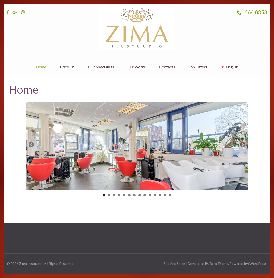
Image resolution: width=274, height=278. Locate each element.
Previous (31, 145)
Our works (136, 67)
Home (41, 67)
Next (242, 145)
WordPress (258, 263)
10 (150, 195)
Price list (67, 67)
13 (165, 195)
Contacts (167, 67)
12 (160, 195)
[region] (137, 146)
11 (155, 195)
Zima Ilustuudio (31, 263)
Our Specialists (101, 67)
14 (170, 195)
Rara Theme (219, 263)
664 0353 (252, 12)
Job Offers (198, 67)
